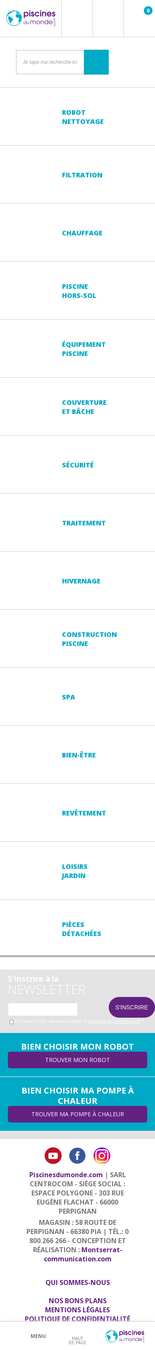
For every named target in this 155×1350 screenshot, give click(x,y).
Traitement (84, 522)
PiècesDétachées (81, 929)
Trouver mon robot (77, 1060)
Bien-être (79, 755)
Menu (38, 1336)
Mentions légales (77, 1309)
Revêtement (84, 813)
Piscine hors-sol (79, 291)
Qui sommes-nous (77, 1282)
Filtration (82, 174)
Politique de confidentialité (114, 1021)
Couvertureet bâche (84, 407)
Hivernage (81, 580)
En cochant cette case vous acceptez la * (79, 1021)
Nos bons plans (78, 1300)
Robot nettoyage (83, 117)
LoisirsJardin (75, 871)
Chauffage (82, 232)
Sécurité (78, 464)
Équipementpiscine (84, 349)
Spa (68, 697)
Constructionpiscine (89, 639)
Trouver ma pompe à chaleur (77, 1114)
